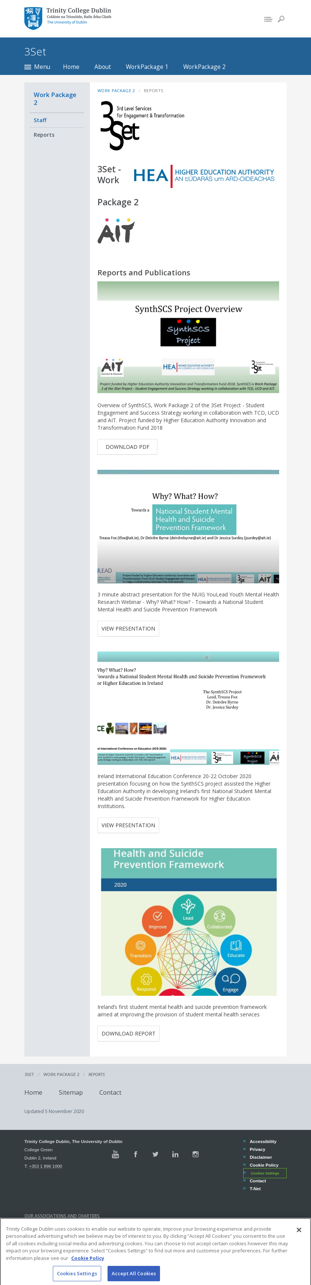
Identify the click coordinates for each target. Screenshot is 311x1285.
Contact (110, 1092)
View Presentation (128, 628)
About (102, 67)
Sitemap (71, 1092)
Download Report (129, 1033)
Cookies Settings (265, 1173)
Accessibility (263, 1141)
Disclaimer (260, 1157)
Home (71, 67)
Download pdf (128, 446)
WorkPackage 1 (147, 67)
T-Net (254, 1188)
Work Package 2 (55, 98)
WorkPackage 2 (204, 67)
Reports (44, 134)
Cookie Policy (263, 1164)
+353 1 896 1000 (45, 1166)
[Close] (299, 1237)
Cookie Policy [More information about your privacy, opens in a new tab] (87, 1265)
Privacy (257, 1149)
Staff (40, 120)
